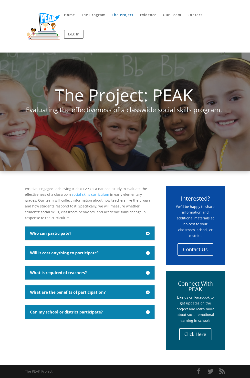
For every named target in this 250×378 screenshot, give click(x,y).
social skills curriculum (90, 194)
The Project (123, 15)
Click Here (195, 334)
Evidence (148, 15)
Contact (195, 15)
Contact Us (195, 249)
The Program (93, 15)
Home (69, 15)
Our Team (172, 15)
